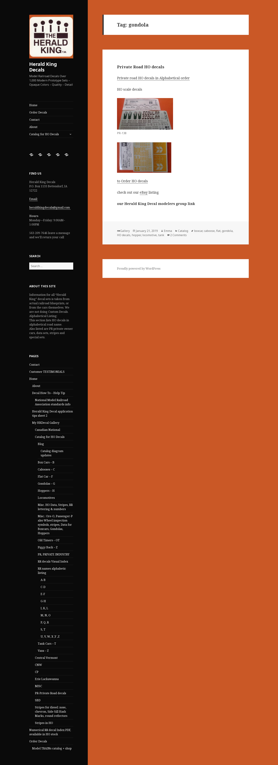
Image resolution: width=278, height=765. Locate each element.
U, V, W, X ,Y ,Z (50, 636)
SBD (37, 700)
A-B (43, 580)
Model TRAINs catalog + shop (52, 748)
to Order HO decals (132, 181)
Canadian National (47, 430)
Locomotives (46, 498)
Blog (41, 444)
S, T (43, 629)
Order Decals (38, 112)
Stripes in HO (44, 723)
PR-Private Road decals (50, 693)
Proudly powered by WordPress (138, 268)
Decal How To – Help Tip (48, 393)
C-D (43, 587)
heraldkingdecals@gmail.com (50, 207)
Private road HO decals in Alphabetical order (153, 78)
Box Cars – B (46, 462)
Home (33, 105)
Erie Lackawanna (47, 679)
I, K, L (44, 608)
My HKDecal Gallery (45, 423)
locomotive (149, 235)
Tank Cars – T (47, 644)
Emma (168, 231)
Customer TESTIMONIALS (47, 372)
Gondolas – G (46, 484)
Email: (33, 199)
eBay (144, 192)
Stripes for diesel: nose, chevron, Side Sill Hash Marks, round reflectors (51, 711)
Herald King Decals (43, 67)
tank (161, 235)
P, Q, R (45, 622)
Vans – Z (43, 651)
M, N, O (46, 615)
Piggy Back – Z (48, 547)
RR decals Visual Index (53, 561)
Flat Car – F (45, 476)
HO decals (123, 235)
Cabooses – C (46, 469)
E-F (43, 594)
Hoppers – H (46, 491)
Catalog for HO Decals (44, 134)
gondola (227, 231)
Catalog (183, 231)
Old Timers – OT (49, 540)
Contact (34, 120)
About (33, 127)
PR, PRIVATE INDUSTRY (54, 554)
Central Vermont (46, 658)
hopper (136, 235)
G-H (43, 601)
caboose (209, 231)
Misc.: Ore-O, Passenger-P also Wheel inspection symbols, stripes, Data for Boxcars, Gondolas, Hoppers (55, 524)
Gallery (125, 231)
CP (36, 672)
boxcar (198, 231)
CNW (38, 665)
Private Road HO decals (140, 66)
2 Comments (178, 235)
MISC (38, 686)
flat (218, 231)
